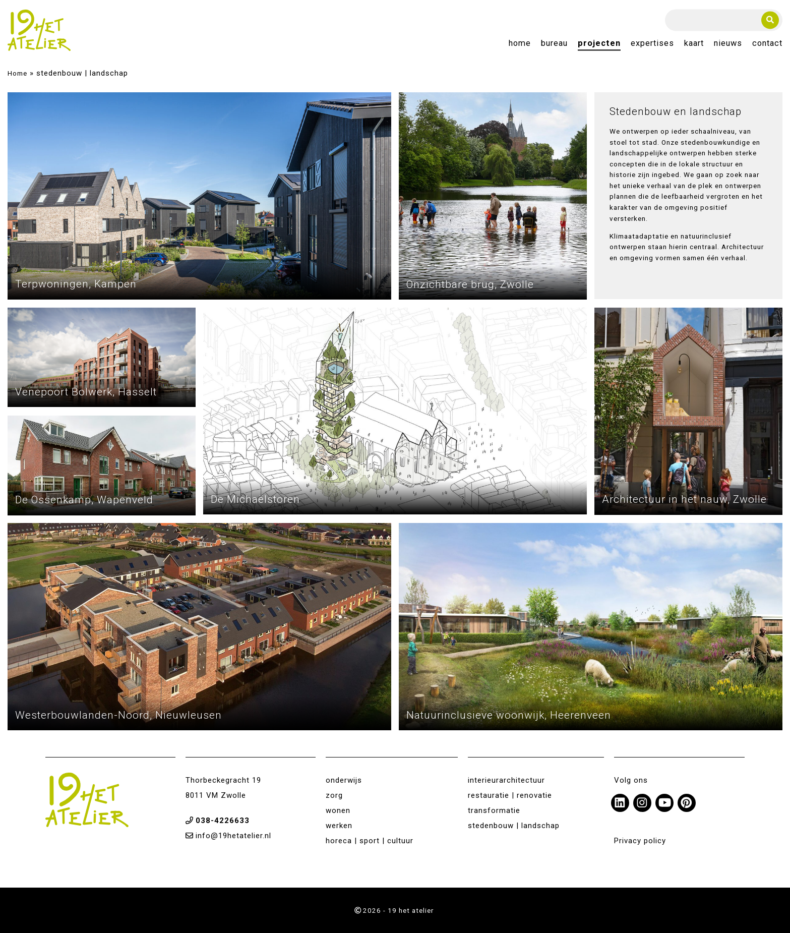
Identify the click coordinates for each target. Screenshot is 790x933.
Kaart (694, 43)
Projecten (599, 43)
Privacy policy (640, 840)
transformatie (494, 810)
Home (520, 43)
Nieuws (728, 43)
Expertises (652, 43)
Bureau (554, 43)
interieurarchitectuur (506, 780)
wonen (338, 810)
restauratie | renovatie (510, 795)
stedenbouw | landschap (514, 825)
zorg (334, 795)
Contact (767, 43)
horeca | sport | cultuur (369, 840)
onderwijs (344, 780)
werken (339, 825)
